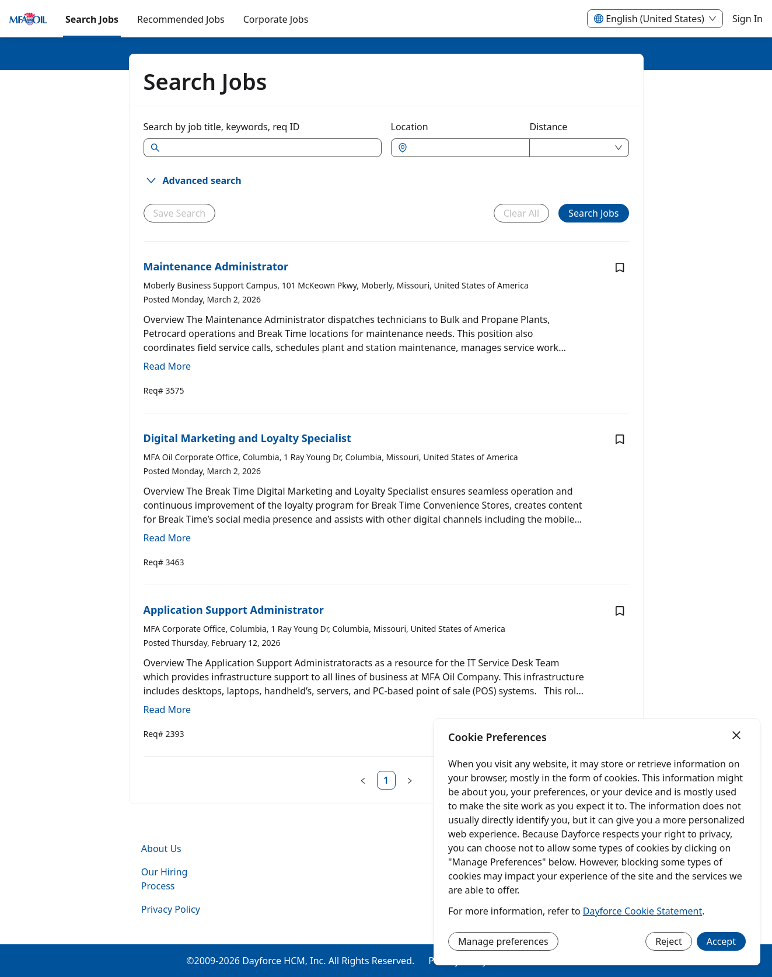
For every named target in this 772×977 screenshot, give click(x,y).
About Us (161, 848)
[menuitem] (28, 19)
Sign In (747, 18)
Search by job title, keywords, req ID (222, 126)
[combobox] (466, 148)
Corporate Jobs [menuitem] (276, 19)
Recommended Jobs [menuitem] (181, 19)
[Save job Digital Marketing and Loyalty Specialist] (619, 439)
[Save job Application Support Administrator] (619, 611)
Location (409, 126)
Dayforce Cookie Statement (642, 911)
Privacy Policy (170, 909)
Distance (549, 126)
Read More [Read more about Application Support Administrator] (167, 709)
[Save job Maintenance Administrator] (619, 267)
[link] (386, 780)
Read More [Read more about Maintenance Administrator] (167, 366)
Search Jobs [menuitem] (91, 19)
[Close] (736, 735)
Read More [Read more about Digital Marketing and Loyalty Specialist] (167, 537)
